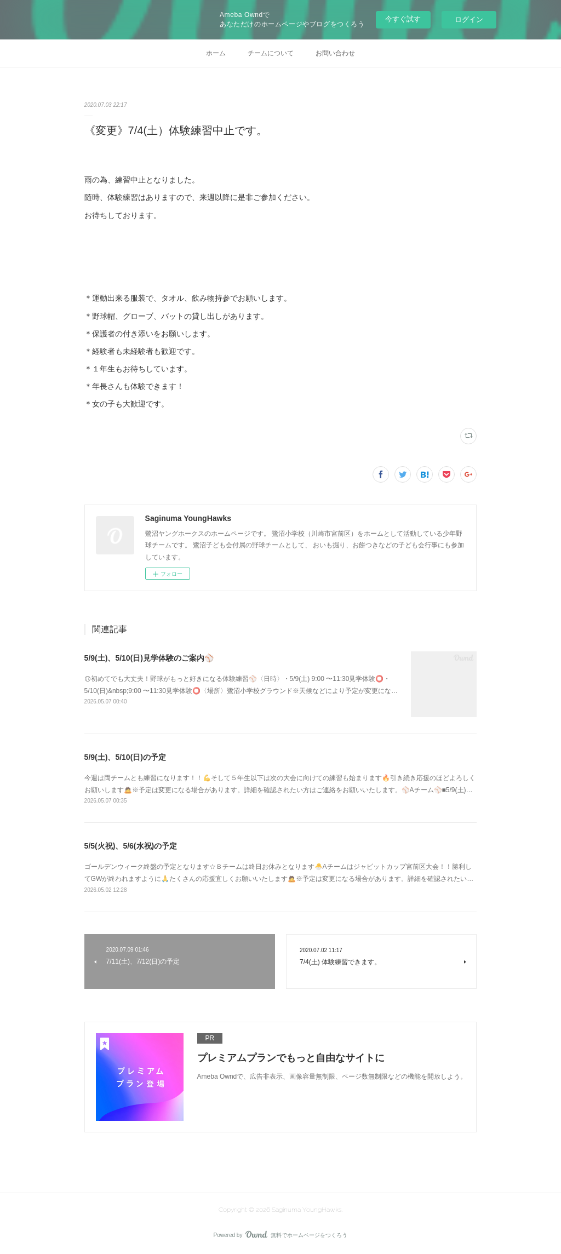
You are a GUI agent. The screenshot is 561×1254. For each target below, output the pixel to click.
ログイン (469, 19)
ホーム (216, 53)
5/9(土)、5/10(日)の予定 (125, 757)
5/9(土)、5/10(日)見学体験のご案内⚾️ (149, 658)
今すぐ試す (403, 19)
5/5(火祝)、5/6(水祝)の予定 (131, 845)
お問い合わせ (335, 53)
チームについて (271, 53)
